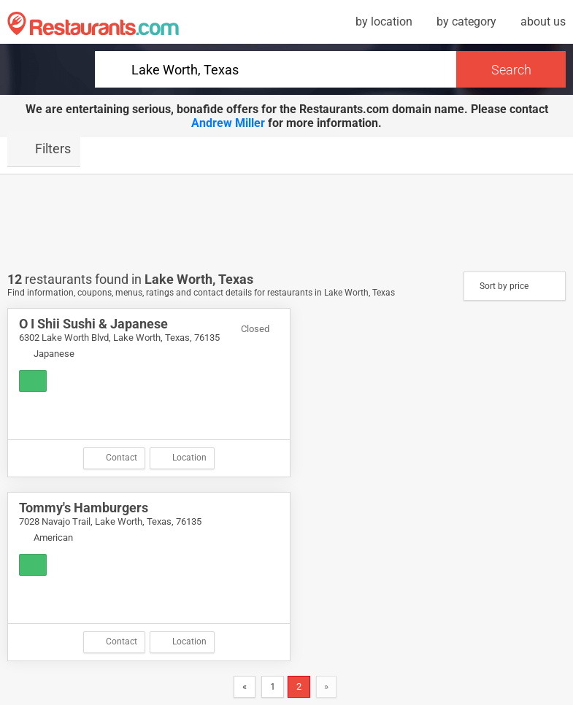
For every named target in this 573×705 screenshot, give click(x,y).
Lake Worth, (181, 279)
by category (466, 21)
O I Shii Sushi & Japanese (93, 323)
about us (543, 21)
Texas (235, 279)
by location (383, 21)
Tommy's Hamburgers (83, 507)
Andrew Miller (228, 123)
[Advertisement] (287, 222)
